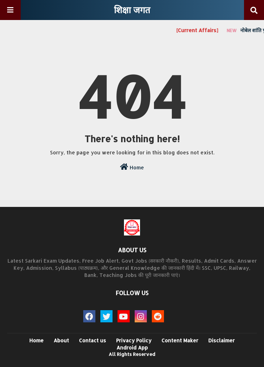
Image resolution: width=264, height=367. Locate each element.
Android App (132, 347)
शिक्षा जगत (132, 9)
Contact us (92, 340)
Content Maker (179, 340)
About (61, 340)
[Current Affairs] (199, 30)
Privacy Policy (133, 340)
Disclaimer (221, 340)
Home (132, 166)
